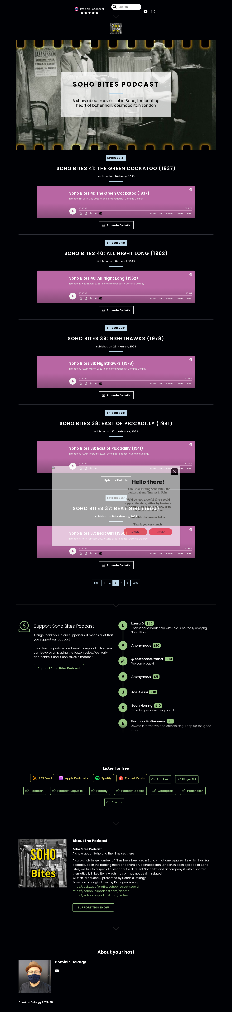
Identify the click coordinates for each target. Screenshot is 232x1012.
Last (135, 585)
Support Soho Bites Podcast (59, 670)
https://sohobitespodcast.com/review (100, 898)
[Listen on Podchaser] (193, 793)
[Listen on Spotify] (103, 782)
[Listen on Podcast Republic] (67, 793)
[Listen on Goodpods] (163, 793)
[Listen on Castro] (114, 805)
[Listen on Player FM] (190, 782)
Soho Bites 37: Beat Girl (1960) (116, 511)
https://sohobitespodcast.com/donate (100, 893)
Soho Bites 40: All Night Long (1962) (116, 255)
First (97, 585)
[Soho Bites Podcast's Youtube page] (146, 12)
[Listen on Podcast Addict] (130, 793)
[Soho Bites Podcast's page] (152, 12)
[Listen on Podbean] (34, 793)
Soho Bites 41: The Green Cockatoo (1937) (116, 171)
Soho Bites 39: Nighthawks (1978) (116, 340)
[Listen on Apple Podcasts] (72, 781)
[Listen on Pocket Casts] (133, 782)
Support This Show (93, 910)
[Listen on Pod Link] (164, 782)
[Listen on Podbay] (99, 793)
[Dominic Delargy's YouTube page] (57, 973)
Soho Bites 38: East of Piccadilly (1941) (116, 425)
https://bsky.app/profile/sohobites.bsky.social (105, 889)
